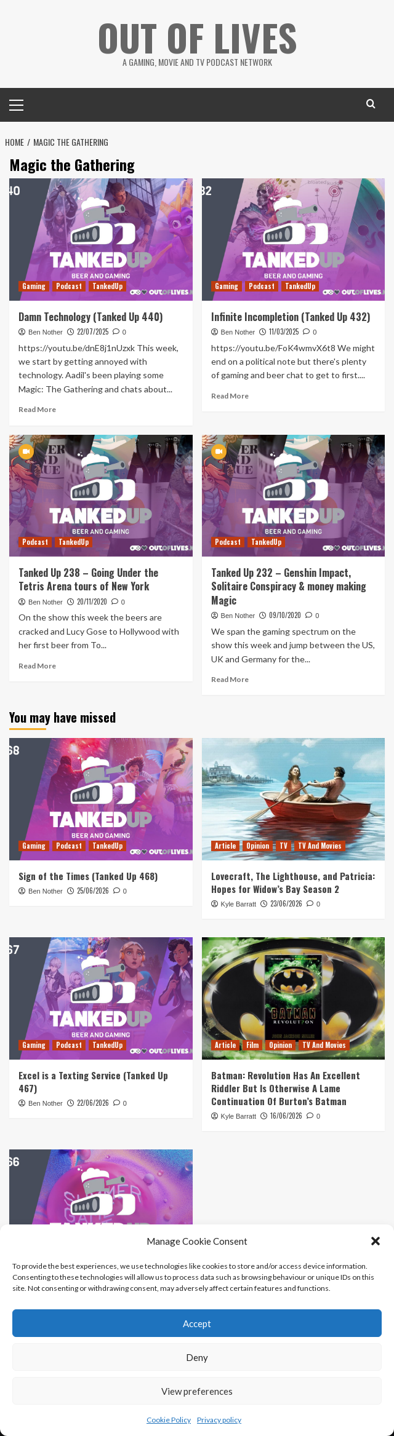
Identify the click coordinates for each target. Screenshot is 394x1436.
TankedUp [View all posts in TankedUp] (107, 286)
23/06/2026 (286, 903)
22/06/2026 (93, 1103)
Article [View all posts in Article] (225, 846)
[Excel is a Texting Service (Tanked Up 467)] (101, 998)
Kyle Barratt (238, 904)
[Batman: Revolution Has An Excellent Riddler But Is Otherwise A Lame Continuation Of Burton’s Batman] (293, 998)
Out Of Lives (197, 36)
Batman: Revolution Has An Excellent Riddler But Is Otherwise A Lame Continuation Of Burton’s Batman (285, 1088)
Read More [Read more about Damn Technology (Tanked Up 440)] (37, 409)
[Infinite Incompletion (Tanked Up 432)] (293, 239)
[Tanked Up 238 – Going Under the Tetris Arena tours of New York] (101, 496)
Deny (197, 1357)
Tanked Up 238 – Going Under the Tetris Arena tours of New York (88, 579)
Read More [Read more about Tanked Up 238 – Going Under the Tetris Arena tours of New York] (37, 665)
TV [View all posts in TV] (283, 846)
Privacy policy (219, 1419)
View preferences (197, 1391)
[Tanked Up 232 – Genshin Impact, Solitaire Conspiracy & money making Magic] (293, 496)
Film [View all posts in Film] (252, 1045)
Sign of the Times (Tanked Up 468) (88, 876)
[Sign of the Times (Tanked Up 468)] (101, 799)
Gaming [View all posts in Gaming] (34, 286)
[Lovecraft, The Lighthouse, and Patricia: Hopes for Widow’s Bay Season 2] (293, 799)
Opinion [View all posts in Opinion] (257, 846)
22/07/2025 (92, 331)
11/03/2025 (284, 331)
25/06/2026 (93, 890)
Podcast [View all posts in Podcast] (69, 286)
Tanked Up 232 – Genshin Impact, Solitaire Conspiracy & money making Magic (288, 586)
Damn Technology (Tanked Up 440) (90, 316)
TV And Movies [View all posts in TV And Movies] (320, 846)
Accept (197, 1323)
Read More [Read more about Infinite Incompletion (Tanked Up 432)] (230, 395)
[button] (375, 1241)
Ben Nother (45, 332)
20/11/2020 (92, 601)
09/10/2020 (285, 615)
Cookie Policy (169, 1419)
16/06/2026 (286, 1116)
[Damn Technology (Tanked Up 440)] (101, 239)
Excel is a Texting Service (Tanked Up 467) (93, 1081)
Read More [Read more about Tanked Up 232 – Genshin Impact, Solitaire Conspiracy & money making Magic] (230, 679)
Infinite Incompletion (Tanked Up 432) (290, 316)
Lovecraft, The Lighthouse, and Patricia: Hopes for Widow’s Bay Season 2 (293, 882)
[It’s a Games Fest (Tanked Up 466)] (101, 1210)
